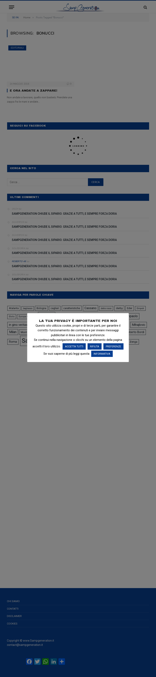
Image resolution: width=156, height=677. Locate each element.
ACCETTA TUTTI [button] (74, 346)
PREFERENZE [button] (113, 346)
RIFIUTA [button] (94, 346)
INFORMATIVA (102, 353)
